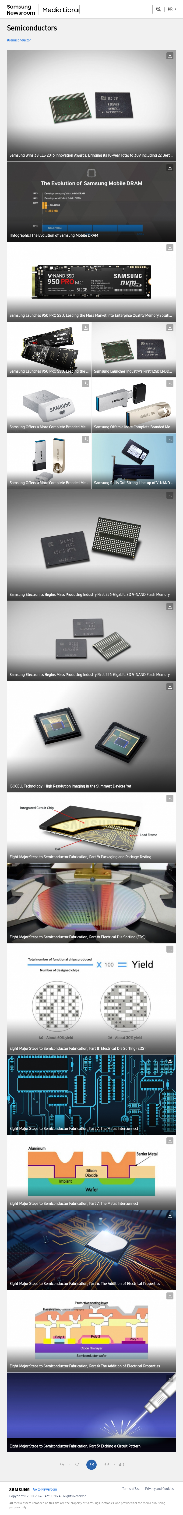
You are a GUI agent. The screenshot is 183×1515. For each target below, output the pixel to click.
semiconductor (20, 40)
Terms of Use (131, 1489)
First (32, 1465)
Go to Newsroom (45, 1489)
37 (76, 1465)
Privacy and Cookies (159, 1489)
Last (151, 1465)
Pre (47, 1465)
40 (121, 1465)
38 (91, 1465)
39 (106, 1465)
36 (61, 1465)
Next (136, 1465)
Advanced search (158, 9)
